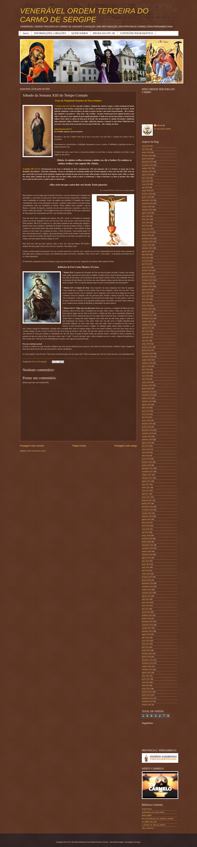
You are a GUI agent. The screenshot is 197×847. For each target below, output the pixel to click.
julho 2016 (145, 523)
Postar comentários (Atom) (35, 451)
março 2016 (146, 535)
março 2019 (146, 420)
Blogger (138, 842)
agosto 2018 (146, 443)
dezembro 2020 (147, 353)
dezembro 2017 (147, 468)
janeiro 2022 (146, 312)
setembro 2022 (147, 286)
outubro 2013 (146, 628)
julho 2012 (145, 676)
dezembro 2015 (147, 545)
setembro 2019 (147, 401)
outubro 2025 (146, 168)
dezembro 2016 (147, 507)
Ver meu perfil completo (162, 129)
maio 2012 (145, 682)
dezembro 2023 (147, 238)
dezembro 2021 (147, 315)
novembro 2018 (147, 433)
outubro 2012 (146, 666)
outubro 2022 (146, 283)
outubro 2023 (146, 245)
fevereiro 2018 (147, 462)
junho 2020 (146, 372)
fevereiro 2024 (147, 232)
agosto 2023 (146, 251)
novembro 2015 (147, 548)
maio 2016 (145, 529)
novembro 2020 (147, 357)
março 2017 (146, 497)
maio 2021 (145, 337)
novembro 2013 (147, 625)
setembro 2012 (147, 669)
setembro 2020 (147, 363)
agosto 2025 (146, 175)
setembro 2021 (147, 325)
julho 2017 (145, 484)
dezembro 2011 (147, 698)
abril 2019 (145, 417)
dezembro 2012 (147, 660)
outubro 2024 (146, 207)
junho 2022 (146, 296)
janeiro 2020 (146, 388)
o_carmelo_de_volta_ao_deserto (153, 825)
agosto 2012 (146, 673)
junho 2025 (146, 181)
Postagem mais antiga (125, 446)
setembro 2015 (147, 554)
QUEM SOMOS (79, 33)
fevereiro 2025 (147, 194)
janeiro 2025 (146, 197)
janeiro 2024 (146, 235)
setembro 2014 (147, 593)
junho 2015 (146, 564)
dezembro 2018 (147, 430)
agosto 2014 (146, 596)
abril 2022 (145, 302)
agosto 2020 (146, 366)
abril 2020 (145, 379)
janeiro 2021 (146, 350)
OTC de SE (161, 125)
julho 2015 (145, 561)
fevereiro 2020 (147, 385)
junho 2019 (146, 411)
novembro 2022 (147, 280)
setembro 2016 (147, 516)
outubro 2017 (146, 475)
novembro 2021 (147, 318)
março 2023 (146, 267)
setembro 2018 (147, 440)
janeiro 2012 (146, 695)
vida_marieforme (148, 828)
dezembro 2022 (147, 277)
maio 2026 (145, 146)
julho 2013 (145, 638)
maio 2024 (145, 223)
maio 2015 (145, 567)
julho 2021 (145, 331)
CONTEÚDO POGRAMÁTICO (136, 33)
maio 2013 (145, 644)
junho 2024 (146, 219)
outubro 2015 (146, 551)
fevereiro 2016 (147, 539)
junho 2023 (146, 258)
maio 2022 (145, 299)
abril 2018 (145, 456)
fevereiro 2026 (147, 155)
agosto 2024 (146, 213)
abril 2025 (145, 187)
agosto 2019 (146, 404)
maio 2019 (145, 414)
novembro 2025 (147, 165)
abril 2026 (145, 149)
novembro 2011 (147, 701)
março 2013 (146, 650)
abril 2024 (145, 226)
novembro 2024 (147, 203)
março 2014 (146, 612)
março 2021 (146, 344)
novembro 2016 (147, 510)
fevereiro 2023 (147, 270)
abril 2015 (145, 570)
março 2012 (146, 689)
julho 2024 (145, 216)
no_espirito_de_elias (149, 822)
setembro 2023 (147, 248)
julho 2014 (145, 599)
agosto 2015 (146, 558)
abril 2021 (145, 341)
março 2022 (146, 305)
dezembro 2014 (147, 583)
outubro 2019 (146, 398)
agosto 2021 (146, 328)
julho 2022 (145, 293)
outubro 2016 (146, 513)
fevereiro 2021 (147, 347)
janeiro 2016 (146, 542)
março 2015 (146, 574)
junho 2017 (146, 487)
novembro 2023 (147, 242)
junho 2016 (146, 526)
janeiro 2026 (146, 159)
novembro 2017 (147, 472)
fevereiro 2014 (147, 615)
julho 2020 (145, 369)
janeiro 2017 (146, 503)
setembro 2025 (147, 171)
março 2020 (146, 382)
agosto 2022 (146, 290)
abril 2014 (145, 609)
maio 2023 (145, 261)
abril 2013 (145, 647)
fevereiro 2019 (147, 424)
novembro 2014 (147, 586)
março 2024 (146, 229)
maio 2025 (145, 184)
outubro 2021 (146, 321)
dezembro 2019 (147, 392)
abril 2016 (145, 532)
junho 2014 (146, 602)
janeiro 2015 (146, 580)
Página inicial (79, 446)
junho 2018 (146, 449)
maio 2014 (145, 606)
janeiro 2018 (146, 465)
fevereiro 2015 (147, 577)
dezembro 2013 (147, 621)
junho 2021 (146, 334)
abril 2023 (145, 264)
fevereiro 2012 (147, 692)
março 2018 (146, 459)
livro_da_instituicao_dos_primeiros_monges (157, 819)
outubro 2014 (146, 590)
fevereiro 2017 (147, 500)
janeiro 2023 (146, 274)
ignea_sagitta (147, 815)
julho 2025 (145, 178)
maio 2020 (145, 376)
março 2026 (146, 152)
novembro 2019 (147, 395)
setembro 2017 (147, 478)
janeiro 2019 (146, 427)
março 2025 (146, 191)
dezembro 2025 (147, 162)
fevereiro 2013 (147, 653)
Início (26, 33)
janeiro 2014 (146, 618)
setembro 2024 (147, 210)
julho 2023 (145, 254)
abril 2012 (145, 685)
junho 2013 (146, 641)
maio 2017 (145, 491)
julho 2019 (145, 408)
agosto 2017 (146, 481)
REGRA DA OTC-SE (104, 33)
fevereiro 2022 (147, 309)
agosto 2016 (146, 519)
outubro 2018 (146, 436)
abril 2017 (145, 494)
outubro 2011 (146, 705)
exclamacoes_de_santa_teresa (153, 812)
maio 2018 (145, 452)
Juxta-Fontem (147, 809)
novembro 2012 (147, 663)
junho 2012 (146, 679)
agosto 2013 (146, 634)
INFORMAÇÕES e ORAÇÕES (50, 33)
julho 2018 (145, 446)
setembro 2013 (147, 631)
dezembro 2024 (147, 200)
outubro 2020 (146, 360)
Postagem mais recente (32, 446)
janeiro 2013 (146, 657)
